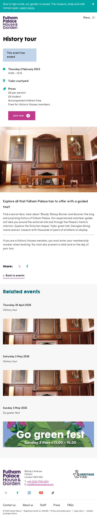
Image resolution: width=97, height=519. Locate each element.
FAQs (70, 505)
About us (28, 505)
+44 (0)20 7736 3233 (38, 481)
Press (56, 505)
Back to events (13, 275)
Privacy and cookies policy (61, 511)
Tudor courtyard (18, 81)
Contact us (9, 505)
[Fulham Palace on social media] (19, 266)
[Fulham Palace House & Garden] (10, 22)
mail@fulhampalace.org (40, 484)
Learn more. (27, 8)
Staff (43, 505)
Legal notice (79, 511)
